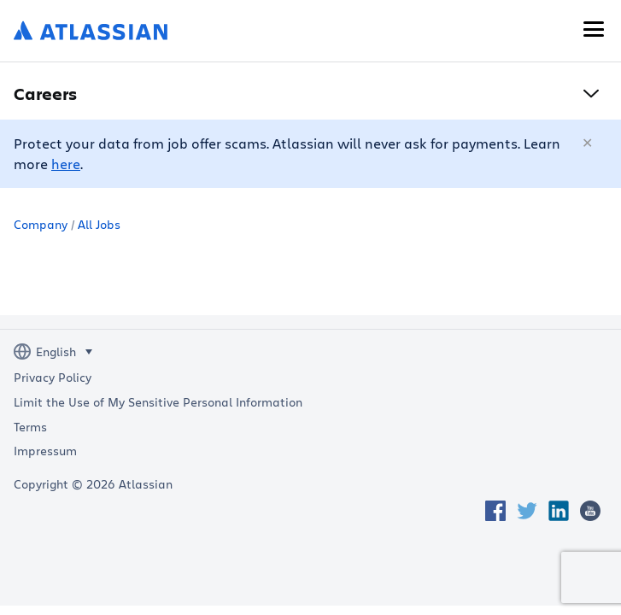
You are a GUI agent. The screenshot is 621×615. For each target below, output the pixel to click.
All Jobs (99, 224)
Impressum (45, 451)
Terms (30, 427)
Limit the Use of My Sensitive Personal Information (158, 402)
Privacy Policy (52, 377)
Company (40, 224)
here (65, 164)
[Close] (588, 143)
